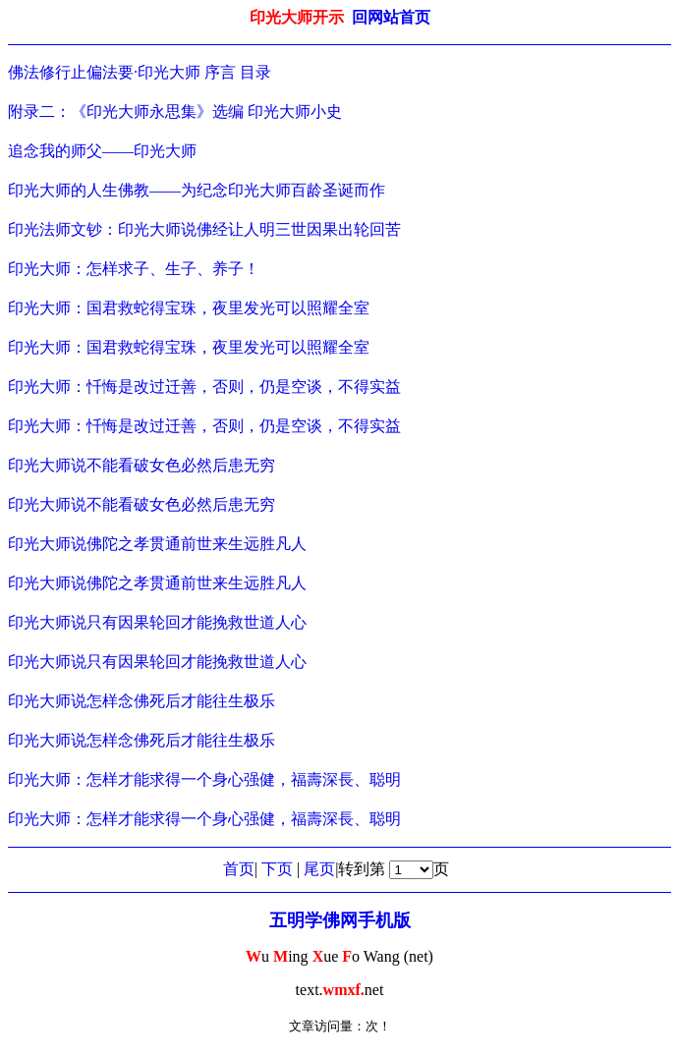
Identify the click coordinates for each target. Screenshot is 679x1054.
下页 (277, 868)
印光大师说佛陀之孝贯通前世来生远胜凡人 (157, 543)
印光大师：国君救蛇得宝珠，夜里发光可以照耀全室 (188, 308)
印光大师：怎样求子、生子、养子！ (133, 268)
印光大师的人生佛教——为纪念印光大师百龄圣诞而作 (196, 190)
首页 (239, 868)
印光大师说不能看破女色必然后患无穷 (141, 465)
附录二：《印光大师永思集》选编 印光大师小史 (175, 111)
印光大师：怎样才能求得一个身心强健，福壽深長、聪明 (204, 779)
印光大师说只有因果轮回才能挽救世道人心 (157, 622)
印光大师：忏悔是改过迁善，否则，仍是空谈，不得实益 (204, 386)
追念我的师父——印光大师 (102, 150)
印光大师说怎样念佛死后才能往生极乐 (141, 701)
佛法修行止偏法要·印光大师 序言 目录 (139, 72)
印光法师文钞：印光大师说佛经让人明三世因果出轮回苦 (204, 229)
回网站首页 (391, 17)
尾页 (319, 868)
